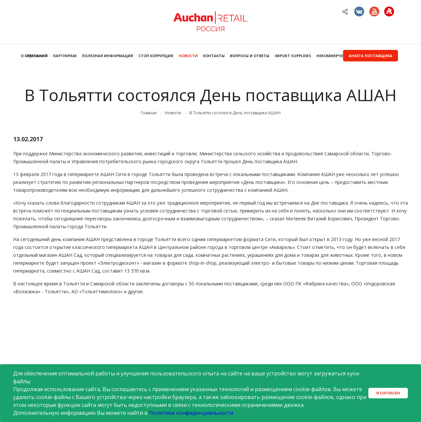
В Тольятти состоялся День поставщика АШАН (235, 113)
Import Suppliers (293, 55)
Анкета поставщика (370, 55)
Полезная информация (107, 55)
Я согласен (388, 393)
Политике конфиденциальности (191, 412)
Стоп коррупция (155, 55)
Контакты (214, 55)
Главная (149, 113)
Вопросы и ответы (249, 55)
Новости (188, 55)
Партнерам (65, 55)
